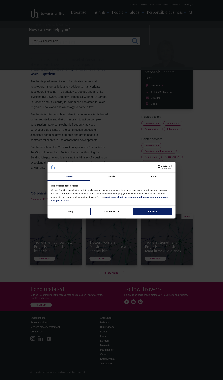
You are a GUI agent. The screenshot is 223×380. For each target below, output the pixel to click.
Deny (70, 211)
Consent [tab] (69, 176)
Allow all (152, 211)
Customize (112, 211)
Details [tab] (111, 176)
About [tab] (154, 176)
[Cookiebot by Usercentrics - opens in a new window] (159, 167)
